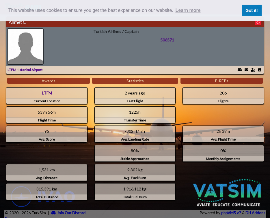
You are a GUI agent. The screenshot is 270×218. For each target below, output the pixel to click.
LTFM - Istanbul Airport (25, 70)
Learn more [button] (187, 10)
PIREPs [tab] (221, 80)
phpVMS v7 (231, 212)
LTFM (47, 92)
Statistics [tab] (135, 80)
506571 (167, 39)
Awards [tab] (48, 80)
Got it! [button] (251, 10)
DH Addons (255, 212)
